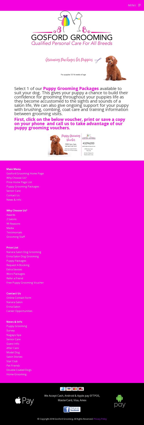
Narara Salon (14, 302)
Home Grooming (16, 374)
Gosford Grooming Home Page (25, 173)
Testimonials (14, 232)
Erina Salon (13, 306)
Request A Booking (17, 265)
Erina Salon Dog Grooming (22, 256)
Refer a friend (14, 278)
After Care (12, 348)
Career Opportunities (19, 311)
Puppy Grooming (16, 326)
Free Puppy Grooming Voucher (25, 282)
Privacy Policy (100, 418)
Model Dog (13, 352)
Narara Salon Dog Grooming (23, 252)
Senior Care (13, 191)
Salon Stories (14, 356)
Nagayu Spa (13, 335)
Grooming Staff (15, 237)
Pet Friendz (13, 365)
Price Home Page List (19, 182)
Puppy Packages (16, 261)
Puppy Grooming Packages (71, 88)
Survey (10, 330)
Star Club (12, 361)
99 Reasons (13, 223)
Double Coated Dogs (19, 370)
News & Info (13, 199)
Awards (10, 215)
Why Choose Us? (16, 178)
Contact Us (13, 195)
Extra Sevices (14, 269)
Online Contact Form (18, 298)
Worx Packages (15, 274)
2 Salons (11, 219)
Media (10, 228)
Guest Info (12, 343)
